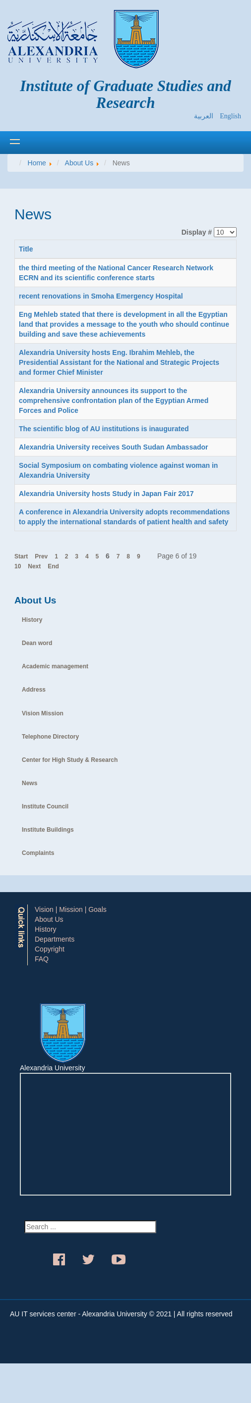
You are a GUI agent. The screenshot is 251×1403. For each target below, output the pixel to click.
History (32, 619)
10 (17, 566)
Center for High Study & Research (70, 759)
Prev (41, 556)
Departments (54, 939)
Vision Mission (42, 713)
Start (21, 556)
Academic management (55, 666)
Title (26, 249)
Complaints (38, 853)
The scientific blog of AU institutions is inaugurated (104, 429)
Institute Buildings (48, 829)
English (230, 116)
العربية (204, 116)
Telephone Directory (50, 736)
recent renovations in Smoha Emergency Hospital (101, 296)
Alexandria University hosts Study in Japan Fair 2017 (106, 494)
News (29, 783)
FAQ (42, 959)
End (53, 566)
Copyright (49, 949)
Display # (197, 232)
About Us (49, 919)
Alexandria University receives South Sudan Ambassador (113, 447)
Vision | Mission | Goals (71, 909)
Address (34, 689)
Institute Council (45, 806)
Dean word (37, 643)
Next (34, 566)
